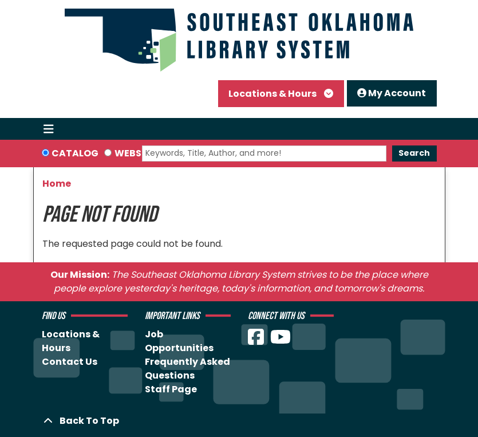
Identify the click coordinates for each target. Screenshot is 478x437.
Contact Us (69, 361)
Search (414, 153)
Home (56, 183)
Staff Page (171, 389)
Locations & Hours (273, 93)
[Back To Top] (239, 421)
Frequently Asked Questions (187, 368)
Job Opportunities (179, 341)
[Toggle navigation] (49, 129)
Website (135, 153)
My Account (391, 93)
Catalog (75, 153)
